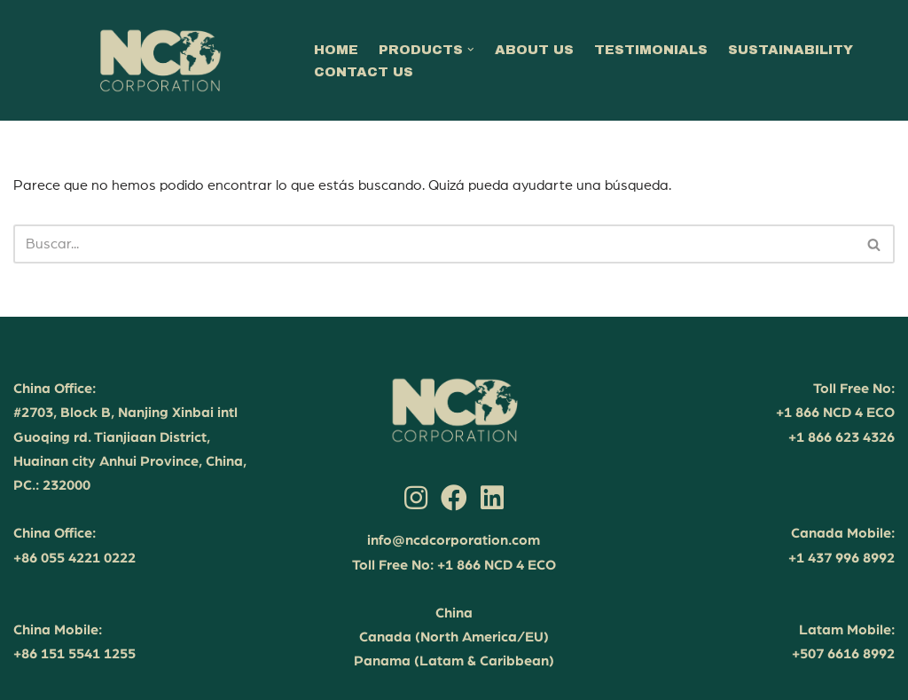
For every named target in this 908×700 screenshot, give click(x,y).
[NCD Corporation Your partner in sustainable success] (159, 60)
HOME (336, 50)
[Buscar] (434, 243)
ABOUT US (534, 50)
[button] (470, 49)
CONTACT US (363, 72)
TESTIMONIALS (651, 50)
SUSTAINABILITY (790, 50)
